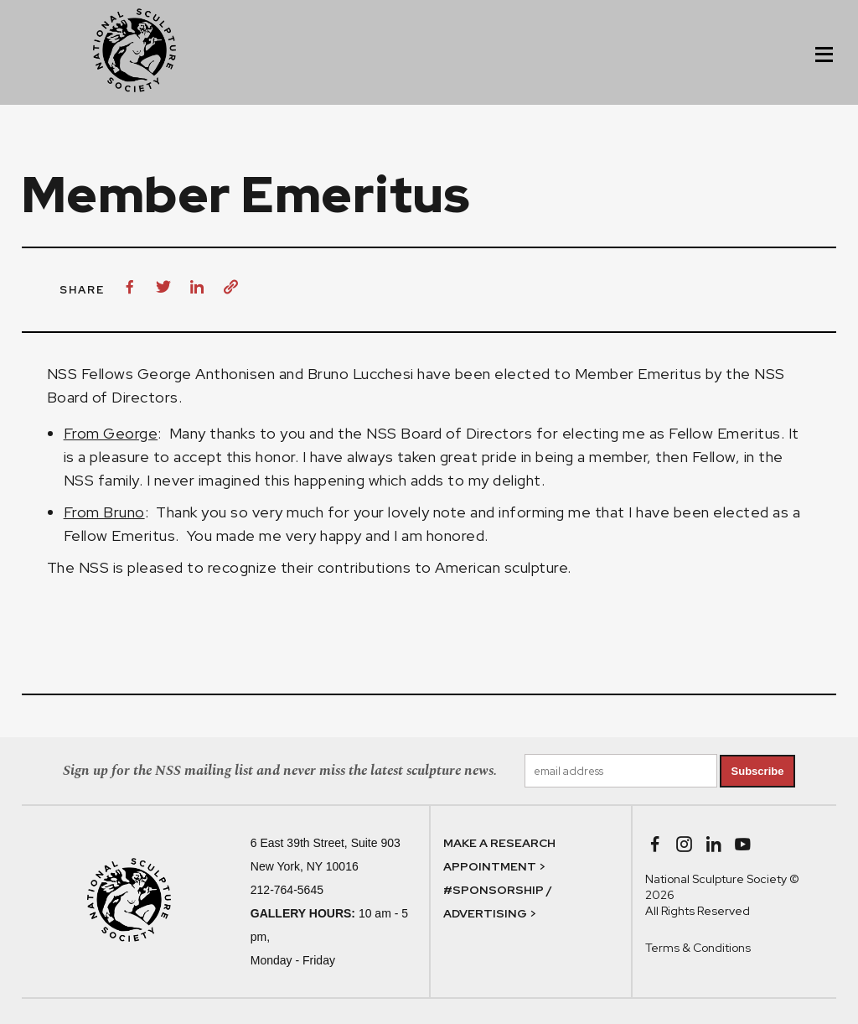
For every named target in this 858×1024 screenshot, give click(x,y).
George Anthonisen (206, 373)
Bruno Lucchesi (361, 373)
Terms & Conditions (698, 947)
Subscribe (757, 771)
